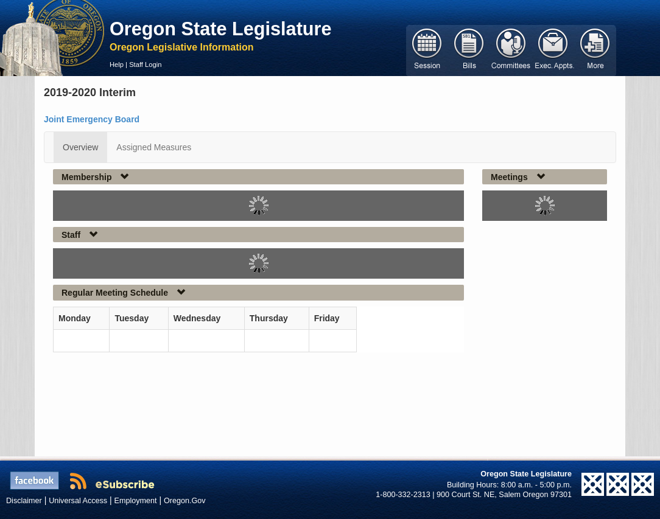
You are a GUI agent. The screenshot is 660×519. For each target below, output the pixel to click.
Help (117, 64)
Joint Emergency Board (91, 119)
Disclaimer (24, 500)
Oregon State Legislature (221, 29)
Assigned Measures (153, 147)
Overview (80, 147)
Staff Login (145, 64)
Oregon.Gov (185, 500)
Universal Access (78, 500)
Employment (135, 500)
